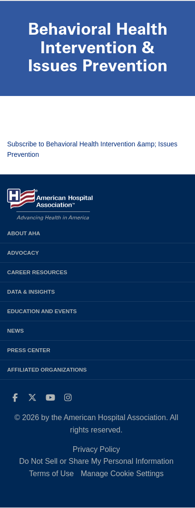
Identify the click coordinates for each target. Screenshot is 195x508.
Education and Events (42, 311)
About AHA (23, 233)
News (15, 330)
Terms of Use (51, 474)
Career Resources (37, 272)
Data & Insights (31, 291)
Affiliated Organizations (47, 369)
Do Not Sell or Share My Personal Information (96, 461)
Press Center (28, 350)
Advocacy (23, 252)
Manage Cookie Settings (122, 474)
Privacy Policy (96, 449)
